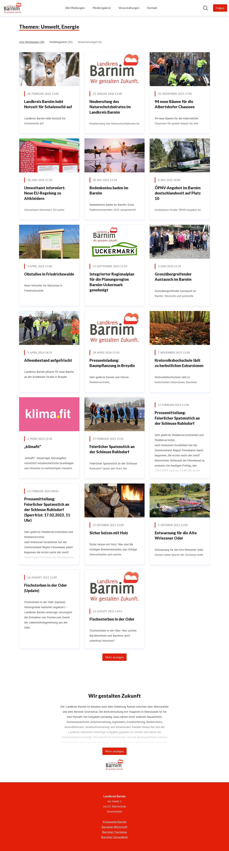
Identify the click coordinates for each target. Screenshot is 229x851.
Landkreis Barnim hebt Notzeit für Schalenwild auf (48, 104)
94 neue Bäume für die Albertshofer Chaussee (175, 104)
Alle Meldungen (75, 8)
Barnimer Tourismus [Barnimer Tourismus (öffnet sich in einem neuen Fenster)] (114, 832)
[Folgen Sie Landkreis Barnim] (220, 8)
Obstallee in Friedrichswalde (49, 274)
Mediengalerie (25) (61, 42)
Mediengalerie (102, 8)
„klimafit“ (32, 446)
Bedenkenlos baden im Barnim (109, 190)
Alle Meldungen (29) (31, 42)
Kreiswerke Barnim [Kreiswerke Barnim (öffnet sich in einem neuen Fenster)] (114, 821)
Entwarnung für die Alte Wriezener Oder (176, 535)
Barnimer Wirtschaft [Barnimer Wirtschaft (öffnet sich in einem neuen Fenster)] (114, 827)
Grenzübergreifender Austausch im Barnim (173, 277)
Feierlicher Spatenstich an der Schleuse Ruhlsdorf (112, 449)
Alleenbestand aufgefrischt (48, 360)
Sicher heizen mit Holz (109, 532)
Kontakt (152, 8)
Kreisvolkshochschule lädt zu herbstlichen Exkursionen (179, 363)
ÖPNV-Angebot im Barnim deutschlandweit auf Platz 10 (178, 193)
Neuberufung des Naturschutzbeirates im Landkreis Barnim (110, 106)
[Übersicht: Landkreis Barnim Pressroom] (12, 8)
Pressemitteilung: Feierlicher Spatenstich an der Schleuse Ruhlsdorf (177, 418)
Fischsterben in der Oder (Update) (45, 588)
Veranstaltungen (128, 8)
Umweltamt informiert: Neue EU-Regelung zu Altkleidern (44, 193)
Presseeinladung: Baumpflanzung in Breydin (112, 363)
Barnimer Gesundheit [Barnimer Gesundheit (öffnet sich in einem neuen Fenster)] (114, 837)
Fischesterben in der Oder (112, 619)
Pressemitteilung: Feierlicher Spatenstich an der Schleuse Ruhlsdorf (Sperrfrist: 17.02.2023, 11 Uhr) (47, 510)
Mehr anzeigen (114, 657)
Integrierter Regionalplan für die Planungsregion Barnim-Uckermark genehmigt (112, 282)
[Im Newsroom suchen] (205, 8)
